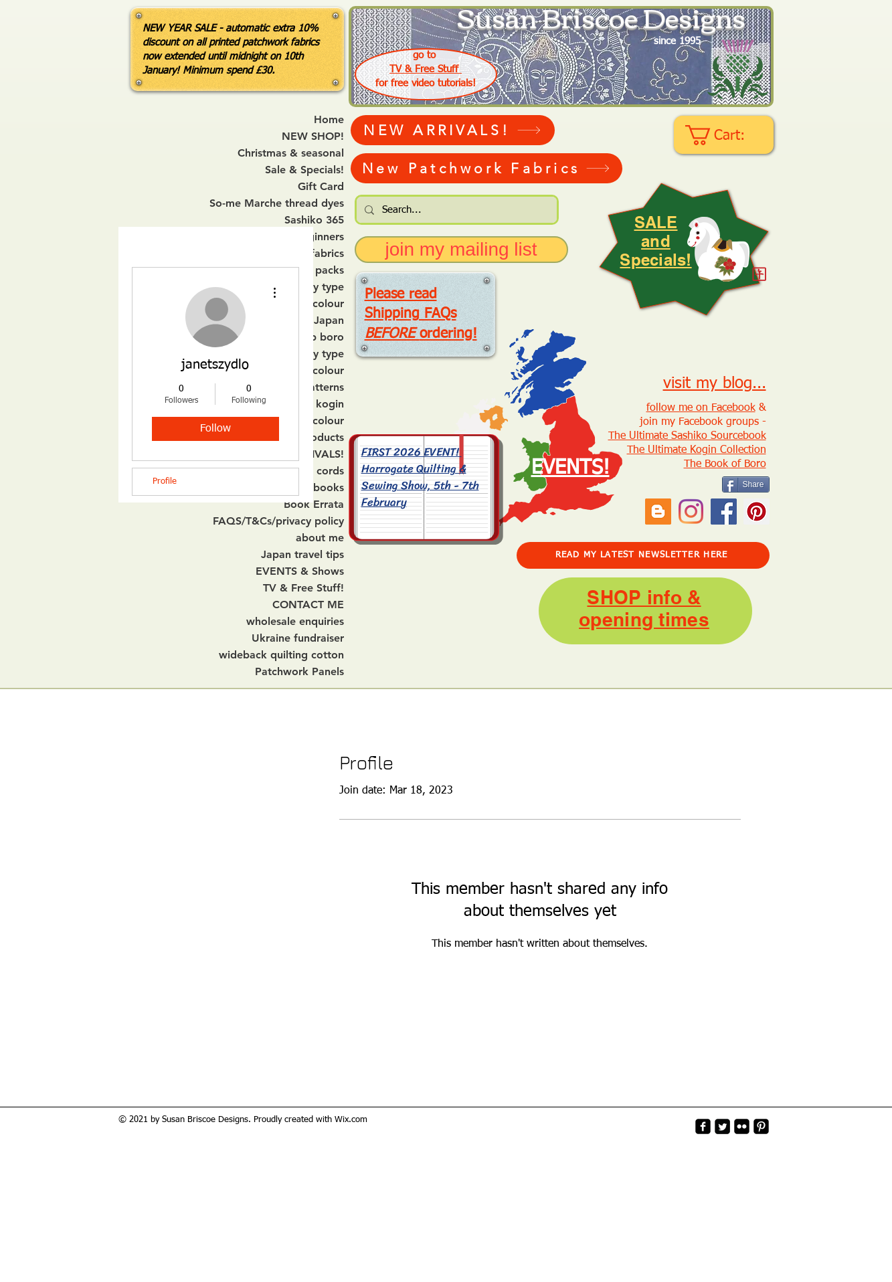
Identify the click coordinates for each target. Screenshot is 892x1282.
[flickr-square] (741, 1126)
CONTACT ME (308, 605)
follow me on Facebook (700, 408)
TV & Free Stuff (425, 69)
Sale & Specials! (304, 170)
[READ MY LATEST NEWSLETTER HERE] (643, 555)
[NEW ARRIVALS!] (453, 130)
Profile (165, 481)
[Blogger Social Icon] (658, 511)
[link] (725, 135)
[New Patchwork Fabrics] (486, 168)
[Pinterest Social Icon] (756, 511)
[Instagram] (691, 511)
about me (320, 538)
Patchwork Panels (299, 672)
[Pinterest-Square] (761, 1126)
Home (329, 120)
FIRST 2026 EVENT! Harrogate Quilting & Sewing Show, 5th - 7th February (420, 476)
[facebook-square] (703, 1126)
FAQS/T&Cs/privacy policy (278, 521)
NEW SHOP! (313, 136)
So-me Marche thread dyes (276, 203)
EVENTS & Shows (300, 571)
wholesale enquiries (295, 622)
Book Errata (314, 504)
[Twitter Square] (722, 1126)
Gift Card (321, 187)
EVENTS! (570, 468)
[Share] (746, 484)
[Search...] (455, 210)
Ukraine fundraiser (298, 638)
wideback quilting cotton (281, 655)
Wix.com (351, 1119)
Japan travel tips (302, 555)
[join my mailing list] (461, 249)
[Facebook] (724, 511)
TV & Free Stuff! (303, 588)
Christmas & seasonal (291, 153)
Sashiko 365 (314, 220)
